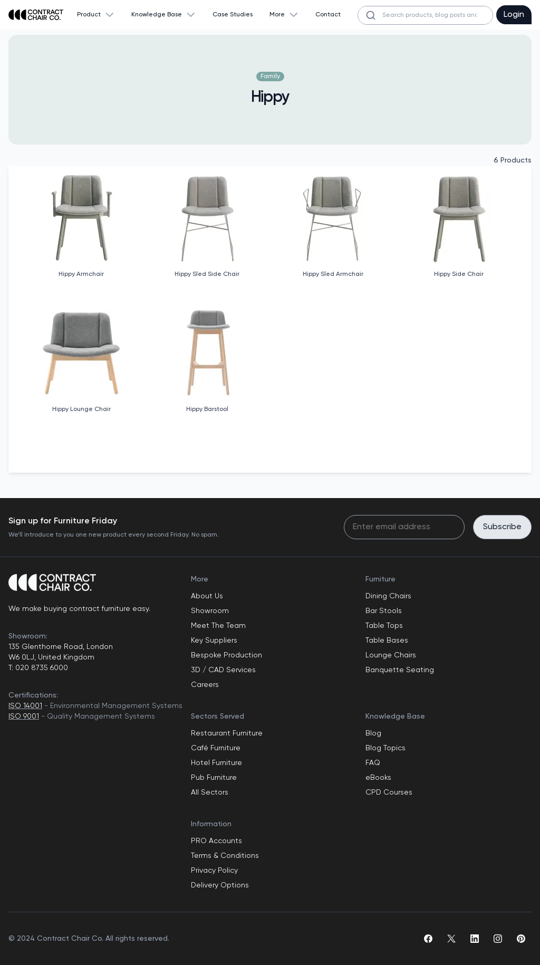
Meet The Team (218, 625)
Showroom (210, 611)
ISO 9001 (23, 716)
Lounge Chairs (390, 655)
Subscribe (502, 527)
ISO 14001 (25, 706)
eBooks (378, 777)
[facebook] (428, 938)
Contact (328, 15)
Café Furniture (215, 748)
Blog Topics (385, 748)
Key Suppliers (214, 640)
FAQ (372, 763)
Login (514, 15)
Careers (205, 685)
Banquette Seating (399, 670)
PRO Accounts (216, 841)
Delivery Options (220, 885)
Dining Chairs (388, 596)
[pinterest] (521, 938)
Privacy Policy (214, 870)
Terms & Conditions (225, 855)
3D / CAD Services (223, 670)
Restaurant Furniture (227, 733)
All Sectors (209, 792)
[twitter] (451, 938)
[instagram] (497, 938)
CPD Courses (388, 792)
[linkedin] (474, 938)
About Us (207, 596)
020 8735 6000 (40, 668)
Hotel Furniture (216, 763)
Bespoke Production (226, 655)
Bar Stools (383, 611)
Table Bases (386, 640)
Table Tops (384, 625)
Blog (373, 733)
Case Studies (233, 15)
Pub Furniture (214, 777)
